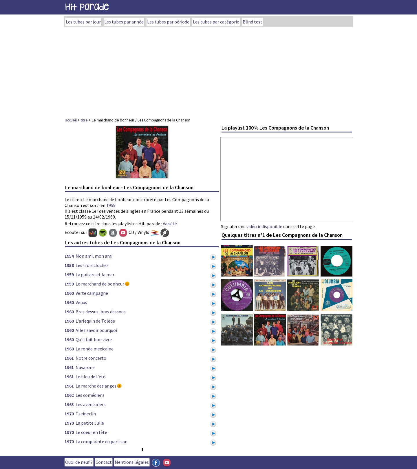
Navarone (85, 367)
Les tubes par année (124, 22)
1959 (111, 205)
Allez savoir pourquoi (96, 330)
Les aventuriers (91, 404)
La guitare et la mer (95, 274)
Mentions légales (132, 462)
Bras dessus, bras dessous (101, 312)
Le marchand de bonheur (100, 284)
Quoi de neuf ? (79, 462)
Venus (81, 302)
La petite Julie (90, 423)
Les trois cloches (92, 265)
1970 (69, 414)
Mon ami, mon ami (94, 256)
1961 (69, 358)
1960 (69, 293)
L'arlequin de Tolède (95, 321)
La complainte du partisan (101, 441)
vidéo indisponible (264, 226)
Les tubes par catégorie (216, 22)
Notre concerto (91, 358)
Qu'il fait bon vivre (94, 339)
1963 (69, 404)
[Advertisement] (208, 70)
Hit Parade (87, 7)
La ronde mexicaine (95, 349)
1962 (69, 395)
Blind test (252, 22)
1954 (69, 256)
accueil (71, 120)
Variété (170, 223)
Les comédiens (90, 395)
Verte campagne (92, 293)
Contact (104, 462)
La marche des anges (96, 386)
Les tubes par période (168, 22)
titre (84, 120)
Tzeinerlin (86, 414)
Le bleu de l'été (90, 376)
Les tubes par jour (83, 22)
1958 (69, 265)
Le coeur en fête (91, 432)
